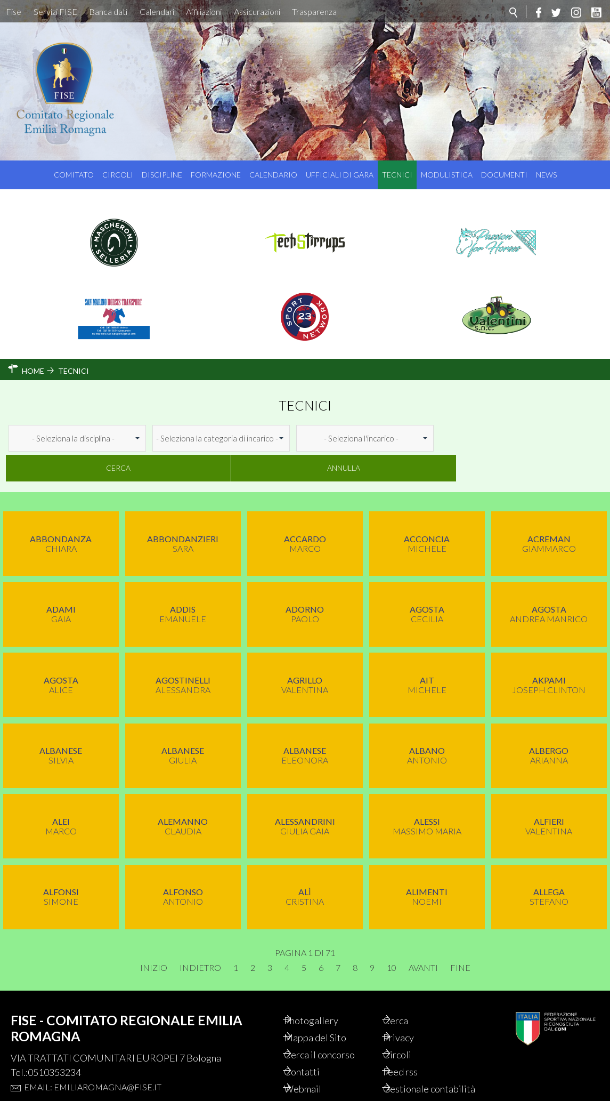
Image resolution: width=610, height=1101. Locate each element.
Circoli (117, 174)
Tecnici (397, 174)
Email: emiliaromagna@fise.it (92, 1057)
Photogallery (323, 991)
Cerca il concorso (331, 1025)
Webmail (315, 1059)
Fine (460, 938)
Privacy (410, 1008)
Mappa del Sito (327, 1008)
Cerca (479, 438)
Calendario (273, 174)
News (546, 174)
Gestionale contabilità (418, 1065)
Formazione (216, 174)
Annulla (562, 438)
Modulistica (447, 174)
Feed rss (412, 1042)
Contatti (314, 1042)
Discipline (162, 174)
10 (391, 938)
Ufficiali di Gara (339, 174)
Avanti (423, 938)
